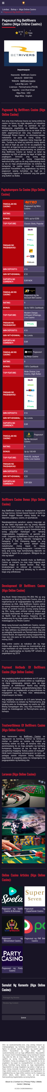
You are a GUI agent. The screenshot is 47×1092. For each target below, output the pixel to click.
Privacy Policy (29, 1082)
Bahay (14, 9)
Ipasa (23, 1018)
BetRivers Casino (27, 81)
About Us (9, 1082)
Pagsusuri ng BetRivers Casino (17, 12)
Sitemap (27, 1084)
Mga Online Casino (27, 9)
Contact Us (18, 1082)
